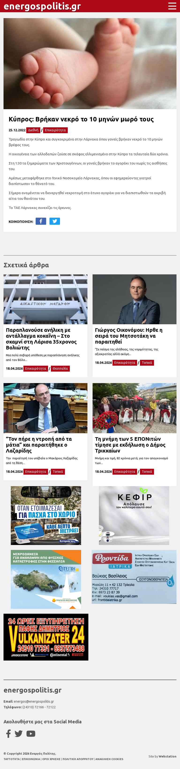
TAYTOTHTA (12, 759)
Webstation (167, 756)
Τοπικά (147, 362)
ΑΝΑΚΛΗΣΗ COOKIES (109, 759)
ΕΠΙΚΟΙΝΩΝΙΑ (31, 759)
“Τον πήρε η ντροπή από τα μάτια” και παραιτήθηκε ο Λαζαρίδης (39, 444)
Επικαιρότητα (55, 130)
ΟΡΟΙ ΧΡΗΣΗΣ (51, 759)
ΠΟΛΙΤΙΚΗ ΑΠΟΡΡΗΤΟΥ (78, 759)
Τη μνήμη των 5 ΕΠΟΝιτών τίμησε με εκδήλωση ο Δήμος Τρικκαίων (130, 444)
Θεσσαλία (60, 368)
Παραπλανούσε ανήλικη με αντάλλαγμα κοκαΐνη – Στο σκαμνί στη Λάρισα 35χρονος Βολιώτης (41, 338)
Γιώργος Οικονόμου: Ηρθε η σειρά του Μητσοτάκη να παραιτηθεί (128, 335)
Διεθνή (33, 130)
